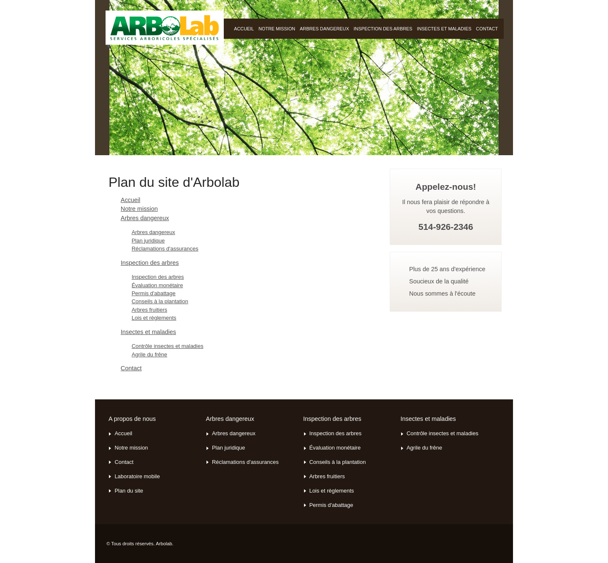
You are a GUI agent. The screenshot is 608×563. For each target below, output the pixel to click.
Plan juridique (148, 240)
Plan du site (128, 491)
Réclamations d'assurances (165, 248)
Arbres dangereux (324, 28)
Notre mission (276, 28)
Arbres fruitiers (149, 310)
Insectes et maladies (444, 28)
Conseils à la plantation (160, 301)
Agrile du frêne (149, 354)
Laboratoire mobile (137, 476)
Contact (487, 28)
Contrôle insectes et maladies (168, 346)
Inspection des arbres (383, 28)
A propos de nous (132, 419)
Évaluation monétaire (157, 285)
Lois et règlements (154, 318)
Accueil (130, 200)
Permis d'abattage (154, 293)
